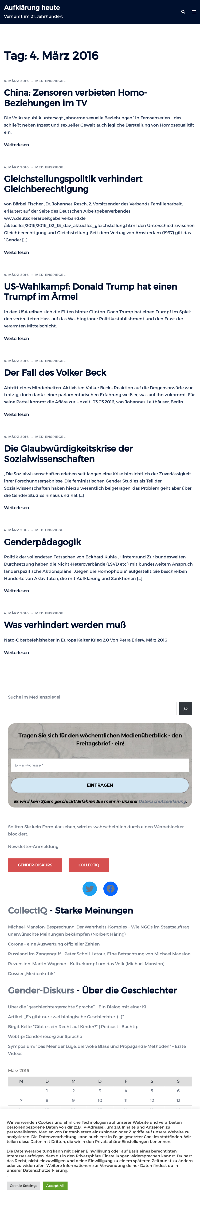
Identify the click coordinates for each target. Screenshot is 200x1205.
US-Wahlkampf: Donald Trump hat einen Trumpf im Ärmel (90, 291)
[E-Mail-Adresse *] (100, 765)
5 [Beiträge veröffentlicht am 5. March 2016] (152, 1090)
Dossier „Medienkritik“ (31, 973)
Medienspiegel (50, 81)
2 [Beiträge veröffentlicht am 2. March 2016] (73, 1090)
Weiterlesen (16, 144)
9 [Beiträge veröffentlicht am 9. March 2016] (73, 1100)
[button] (183, 12)
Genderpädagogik (42, 542)
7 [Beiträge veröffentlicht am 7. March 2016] (21, 1100)
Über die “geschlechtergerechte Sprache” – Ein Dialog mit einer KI (77, 1006)
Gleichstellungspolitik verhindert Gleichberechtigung (73, 184)
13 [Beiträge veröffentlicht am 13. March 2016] (179, 1100)
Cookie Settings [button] (23, 1185)
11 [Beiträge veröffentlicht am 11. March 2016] (126, 1100)
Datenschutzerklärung (162, 801)
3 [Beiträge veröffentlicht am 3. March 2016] (100, 1090)
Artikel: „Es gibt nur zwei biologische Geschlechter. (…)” (66, 1016)
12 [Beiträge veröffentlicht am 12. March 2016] (152, 1100)
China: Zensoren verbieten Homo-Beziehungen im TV (75, 97)
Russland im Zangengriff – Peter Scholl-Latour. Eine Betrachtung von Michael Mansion (99, 953)
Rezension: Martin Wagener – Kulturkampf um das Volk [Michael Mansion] (86, 963)
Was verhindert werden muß (65, 625)
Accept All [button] (55, 1185)
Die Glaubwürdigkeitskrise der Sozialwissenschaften (68, 453)
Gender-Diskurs (35, 865)
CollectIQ (89, 865)
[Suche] (185, 708)
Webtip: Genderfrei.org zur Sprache (45, 1036)
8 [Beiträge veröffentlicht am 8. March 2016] (47, 1100)
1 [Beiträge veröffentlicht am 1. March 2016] (47, 1090)
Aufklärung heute (32, 7)
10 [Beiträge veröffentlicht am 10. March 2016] (100, 1100)
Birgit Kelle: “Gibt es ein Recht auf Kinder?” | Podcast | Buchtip (73, 1026)
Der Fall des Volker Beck (55, 372)
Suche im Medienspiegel (34, 697)
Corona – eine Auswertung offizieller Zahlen (54, 944)
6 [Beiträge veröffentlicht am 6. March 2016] (178, 1090)
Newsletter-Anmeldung (33, 846)
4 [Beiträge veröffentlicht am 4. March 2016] (126, 1090)
